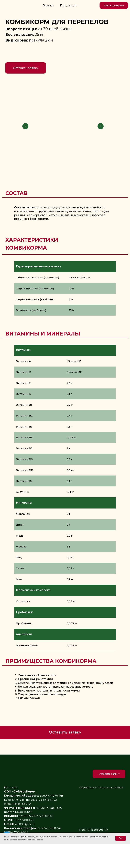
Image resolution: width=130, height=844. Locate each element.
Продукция (68, 5)
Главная (48, 5)
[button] (114, 5)
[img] (94, 5)
